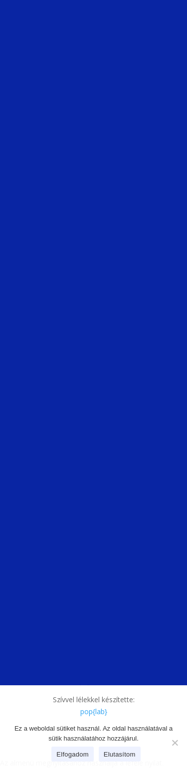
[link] (26, 19)
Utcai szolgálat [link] (42, 425)
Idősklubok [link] (36, 567)
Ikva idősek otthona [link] (50, 603)
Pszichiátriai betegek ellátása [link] (65, 544)
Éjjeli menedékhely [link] (49, 389)
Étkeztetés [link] (36, 532)
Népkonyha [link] (37, 437)
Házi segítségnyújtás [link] (52, 520)
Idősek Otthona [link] (44, 579)
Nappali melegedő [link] (48, 413)
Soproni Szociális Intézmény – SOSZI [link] (93, 668)
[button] (167, 20)
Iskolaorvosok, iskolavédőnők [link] (66, 472)
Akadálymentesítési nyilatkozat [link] (93, 656)
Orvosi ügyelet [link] (42, 484)
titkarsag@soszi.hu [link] (54, 354)
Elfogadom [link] (72, 754)
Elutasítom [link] (120, 754)
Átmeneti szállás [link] (45, 401)
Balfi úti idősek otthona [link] (56, 591)
